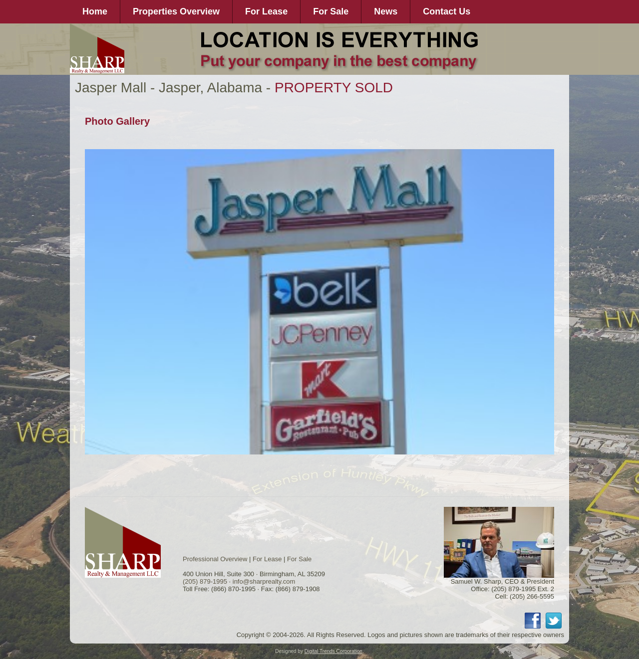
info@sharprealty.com (264, 581)
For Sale (330, 11)
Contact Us (446, 11)
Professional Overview (215, 559)
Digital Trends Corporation (333, 651)
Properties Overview (176, 11)
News (385, 11)
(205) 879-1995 (205, 581)
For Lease (266, 11)
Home (94, 11)
